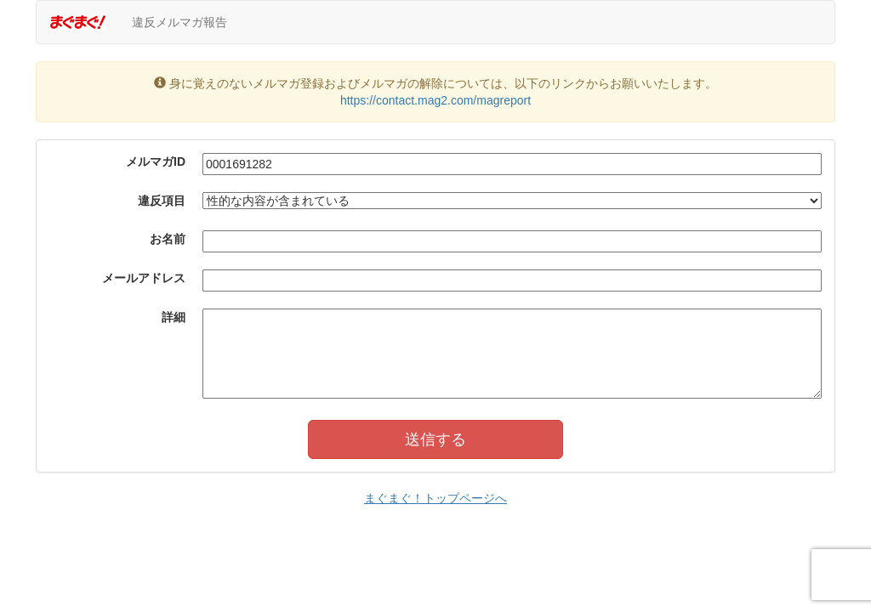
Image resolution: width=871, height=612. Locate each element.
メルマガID (155, 161)
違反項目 (161, 200)
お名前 (167, 239)
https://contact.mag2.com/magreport (435, 100)
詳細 (173, 317)
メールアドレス (143, 278)
